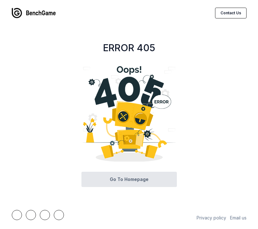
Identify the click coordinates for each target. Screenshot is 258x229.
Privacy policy (211, 217)
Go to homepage (129, 179)
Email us (238, 217)
